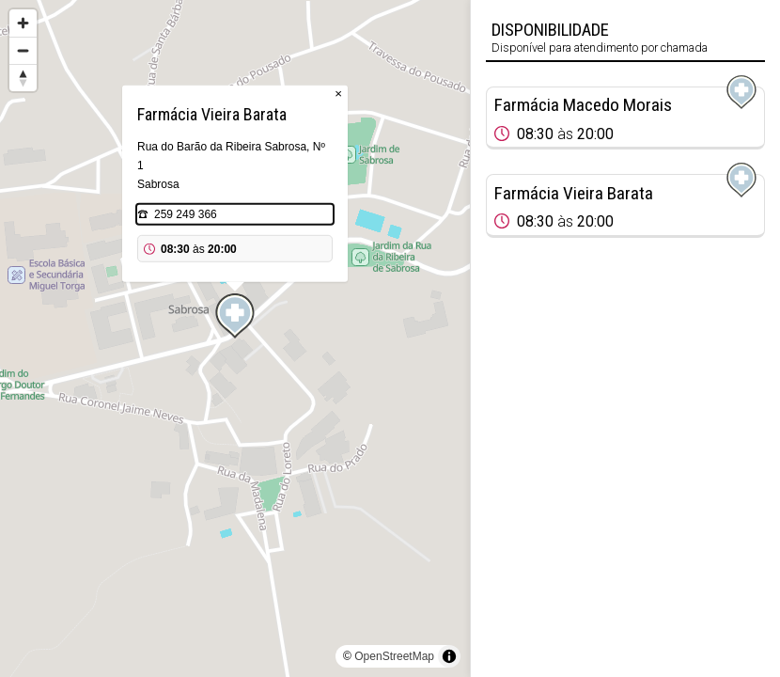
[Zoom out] (23, 50)
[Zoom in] (23, 23)
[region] (235, 338)
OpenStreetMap (394, 656)
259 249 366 (185, 214)
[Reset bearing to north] (23, 77)
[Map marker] (235, 315)
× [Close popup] (338, 94)
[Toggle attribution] (449, 656)
